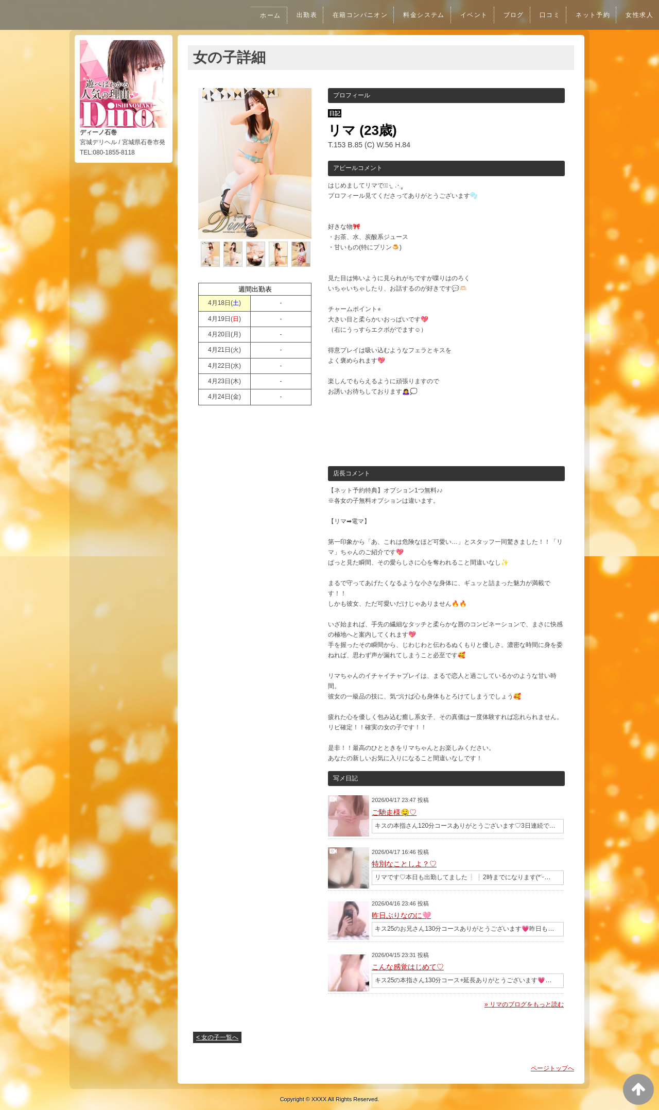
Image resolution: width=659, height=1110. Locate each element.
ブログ (508, 15)
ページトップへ (552, 1068)
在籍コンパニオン (350, 15)
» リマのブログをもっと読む (524, 1004)
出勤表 (294, 15)
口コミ (546, 15)
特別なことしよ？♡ (404, 864)
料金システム (416, 15)
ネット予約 (591, 15)
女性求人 (639, 15)
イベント (468, 15)
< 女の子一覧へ (217, 1037)
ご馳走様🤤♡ (394, 812)
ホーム (257, 15)
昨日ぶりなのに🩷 (401, 915)
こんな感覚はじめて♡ (408, 967)
